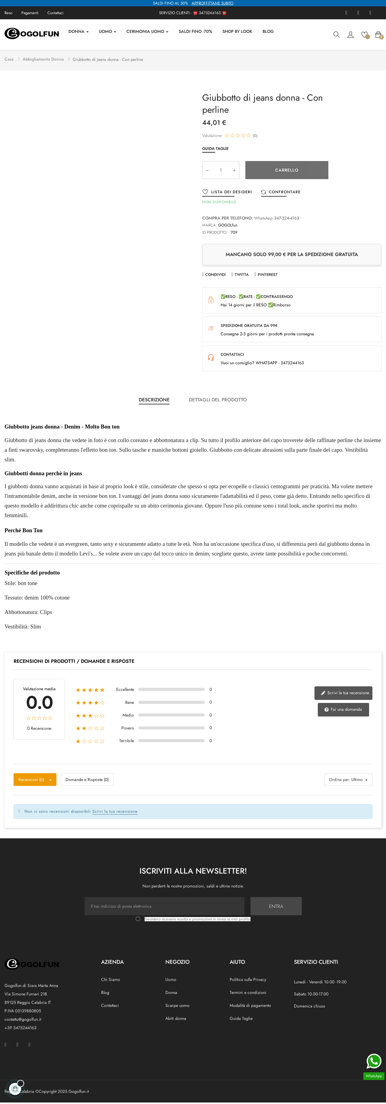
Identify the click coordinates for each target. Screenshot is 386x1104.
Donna (171, 994)
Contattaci (55, 13)
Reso (8, 13)
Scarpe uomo (177, 1007)
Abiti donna (175, 1020)
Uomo (170, 981)
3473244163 (210, 13)
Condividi (215, 276)
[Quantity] (221, 171)
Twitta (242, 276)
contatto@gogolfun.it (23, 1020)
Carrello (286, 171)
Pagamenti (29, 13)
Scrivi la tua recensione (345, 694)
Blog (105, 994)
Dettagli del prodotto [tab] (218, 400)
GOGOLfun (228, 226)
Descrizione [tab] (154, 400)
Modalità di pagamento (250, 1007)
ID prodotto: (215, 233)
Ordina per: (339, 781)
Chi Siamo (110, 981)
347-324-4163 (286, 219)
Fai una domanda (343, 710)
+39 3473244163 (21, 1029)
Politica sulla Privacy (248, 981)
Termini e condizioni (248, 994)
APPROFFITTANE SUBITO (212, 3)
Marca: (209, 226)
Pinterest (268, 276)
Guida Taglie (215, 150)
